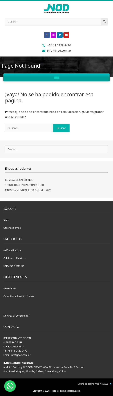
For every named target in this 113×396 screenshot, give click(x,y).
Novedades (9, 288)
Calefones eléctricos (14, 258)
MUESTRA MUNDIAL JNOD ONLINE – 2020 (28, 190)
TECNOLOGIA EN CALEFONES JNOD (24, 185)
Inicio (6, 220)
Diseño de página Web (88, 383)
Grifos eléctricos (12, 250)
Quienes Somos (12, 227)
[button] (56, 77)
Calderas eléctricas (13, 265)
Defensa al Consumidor (16, 315)
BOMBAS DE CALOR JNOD (19, 179)
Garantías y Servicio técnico (18, 296)
